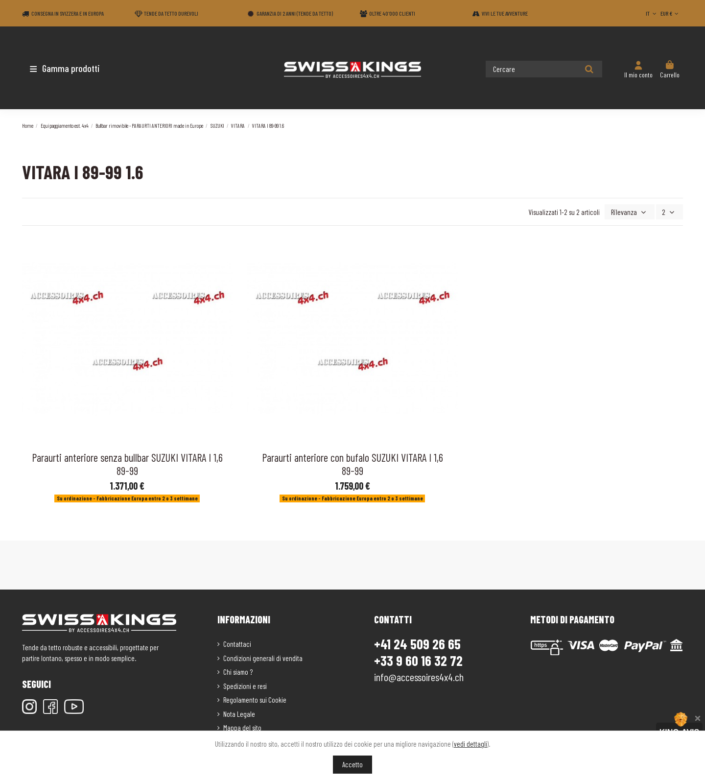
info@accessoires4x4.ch (419, 675)
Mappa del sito (242, 726)
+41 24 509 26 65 (417, 643)
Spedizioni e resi (245, 685)
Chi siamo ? (238, 670)
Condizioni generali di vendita (263, 657)
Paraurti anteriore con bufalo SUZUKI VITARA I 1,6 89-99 (352, 463)
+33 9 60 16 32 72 (418, 659)
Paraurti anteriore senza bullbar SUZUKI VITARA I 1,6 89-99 (127, 463)
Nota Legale (239, 713)
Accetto (352, 764)
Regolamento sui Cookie (254, 698)
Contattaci (237, 643)
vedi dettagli (470, 743)
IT (652, 13)
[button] (79, 68)
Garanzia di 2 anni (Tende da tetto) (295, 13)
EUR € (670, 13)
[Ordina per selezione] (632, 211)
